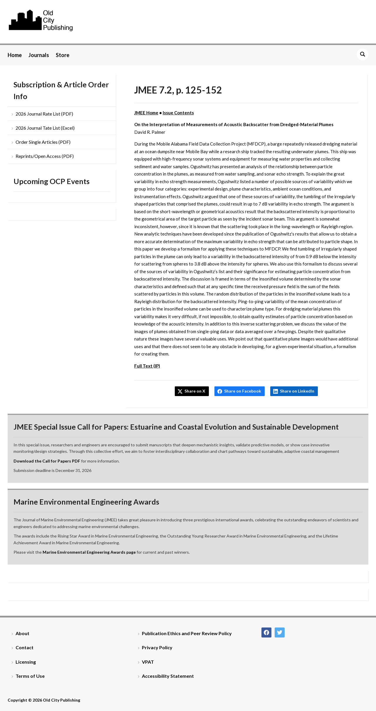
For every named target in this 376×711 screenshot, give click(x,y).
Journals (38, 55)
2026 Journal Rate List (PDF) (44, 113)
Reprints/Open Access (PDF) (45, 156)
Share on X (194, 390)
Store (62, 55)
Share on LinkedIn (297, 390)
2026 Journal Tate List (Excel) (45, 128)
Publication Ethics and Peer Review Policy (187, 633)
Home (15, 55)
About (22, 633)
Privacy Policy (157, 647)
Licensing (26, 662)
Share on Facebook (242, 390)
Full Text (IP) (147, 365)
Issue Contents (178, 112)
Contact (24, 647)
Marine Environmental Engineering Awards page (89, 552)
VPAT (148, 662)
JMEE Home (146, 112)
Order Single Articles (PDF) (43, 142)
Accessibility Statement (168, 676)
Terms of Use (30, 676)
